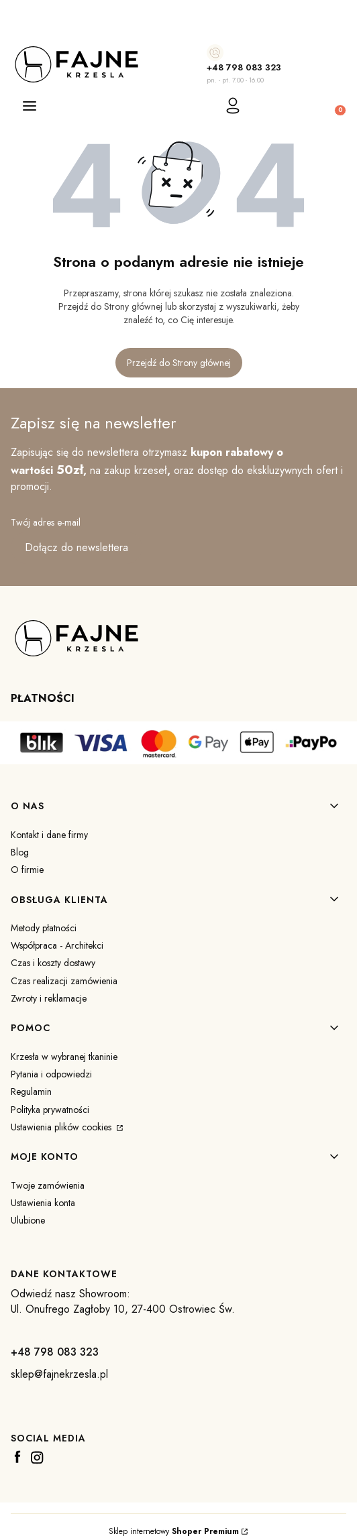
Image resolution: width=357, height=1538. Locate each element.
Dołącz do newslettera (76, 547)
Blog (20, 852)
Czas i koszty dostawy (53, 962)
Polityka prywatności (50, 1109)
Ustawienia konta (43, 1202)
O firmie (27, 869)
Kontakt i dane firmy (49, 834)
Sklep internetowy (174, 1531)
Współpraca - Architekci (57, 945)
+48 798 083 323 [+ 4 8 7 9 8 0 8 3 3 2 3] (244, 67)
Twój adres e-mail (46, 522)
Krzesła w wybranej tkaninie (64, 1056)
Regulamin (31, 1091)
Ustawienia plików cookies (62, 1127)
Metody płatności (43, 928)
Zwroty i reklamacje (49, 998)
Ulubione (28, 1220)
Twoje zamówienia (48, 1185)
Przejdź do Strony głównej (179, 362)
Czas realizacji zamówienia (64, 981)
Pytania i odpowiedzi (51, 1074)
